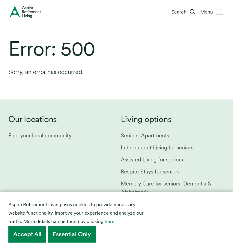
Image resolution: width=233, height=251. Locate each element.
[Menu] (213, 12)
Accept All (27, 234)
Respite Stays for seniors (150, 171)
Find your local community (39, 135)
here (110, 221)
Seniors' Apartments (145, 135)
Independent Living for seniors (157, 147)
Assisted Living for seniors (152, 159)
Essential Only (71, 234)
